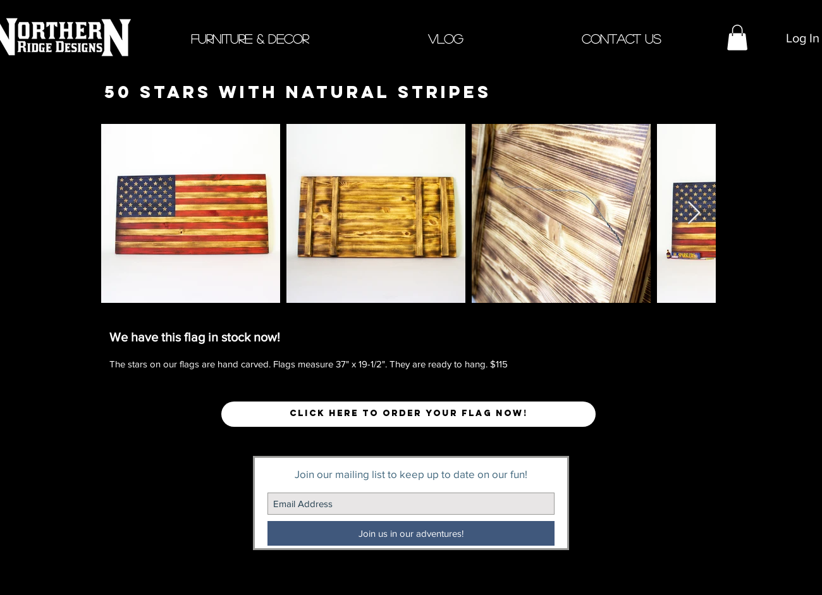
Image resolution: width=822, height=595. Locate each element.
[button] (249, 38)
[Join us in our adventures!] (411, 533)
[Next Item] (694, 213)
